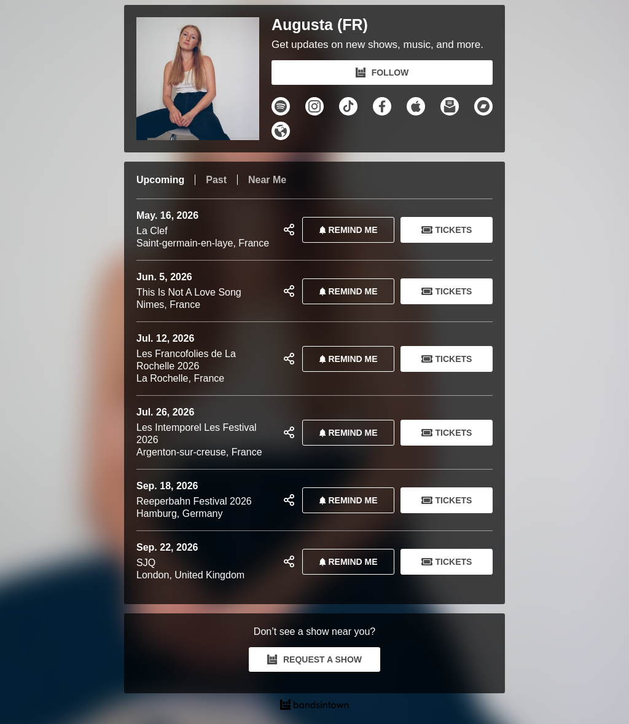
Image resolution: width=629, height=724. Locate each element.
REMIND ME (345, 230)
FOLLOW (382, 72)
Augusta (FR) (320, 25)
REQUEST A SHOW (314, 659)
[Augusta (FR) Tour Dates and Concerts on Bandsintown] (314, 706)
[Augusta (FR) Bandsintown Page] (204, 78)
